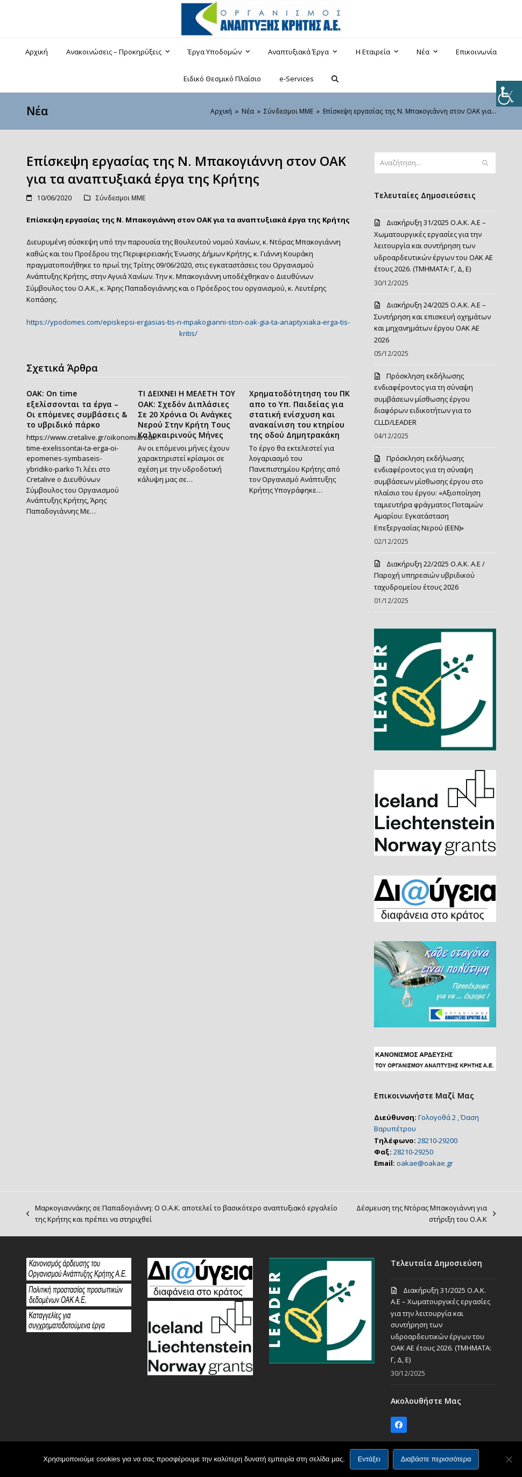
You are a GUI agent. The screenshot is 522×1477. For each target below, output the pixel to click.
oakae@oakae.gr (425, 1163)
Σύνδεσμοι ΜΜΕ (120, 197)
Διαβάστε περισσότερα (436, 1459)
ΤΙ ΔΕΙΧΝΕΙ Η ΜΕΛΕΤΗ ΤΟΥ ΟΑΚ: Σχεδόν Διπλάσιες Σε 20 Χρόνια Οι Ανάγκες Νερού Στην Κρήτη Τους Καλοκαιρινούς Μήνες (186, 414)
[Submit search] (485, 163)
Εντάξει (369, 1459)
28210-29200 (437, 1140)
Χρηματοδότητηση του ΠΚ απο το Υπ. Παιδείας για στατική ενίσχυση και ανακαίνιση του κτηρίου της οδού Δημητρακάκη (299, 414)
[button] (335, 78)
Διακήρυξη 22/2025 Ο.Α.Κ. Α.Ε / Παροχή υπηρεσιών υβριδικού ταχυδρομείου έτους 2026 (429, 575)
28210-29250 (413, 1152)
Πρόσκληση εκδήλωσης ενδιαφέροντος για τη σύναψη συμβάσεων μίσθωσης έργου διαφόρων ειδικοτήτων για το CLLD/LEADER (423, 399)
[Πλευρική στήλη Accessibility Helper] (509, 94)
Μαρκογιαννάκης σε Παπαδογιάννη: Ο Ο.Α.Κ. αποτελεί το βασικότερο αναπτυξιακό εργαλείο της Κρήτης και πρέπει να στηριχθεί (181, 1214)
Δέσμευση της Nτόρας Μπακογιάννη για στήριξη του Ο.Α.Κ (423, 1214)
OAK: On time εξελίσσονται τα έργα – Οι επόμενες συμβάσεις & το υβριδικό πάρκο (76, 409)
